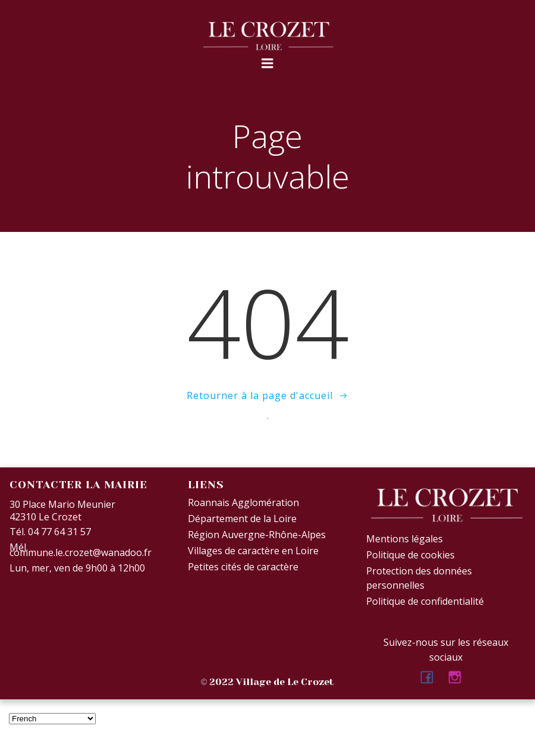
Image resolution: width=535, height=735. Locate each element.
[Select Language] (52, 718)
